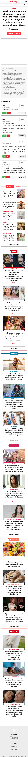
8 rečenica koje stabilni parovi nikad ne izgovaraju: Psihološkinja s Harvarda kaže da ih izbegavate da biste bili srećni (14, 711)
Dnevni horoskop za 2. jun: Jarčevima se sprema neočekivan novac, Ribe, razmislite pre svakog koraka (9, 205)
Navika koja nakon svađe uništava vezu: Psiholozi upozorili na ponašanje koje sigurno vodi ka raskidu (14, 683)
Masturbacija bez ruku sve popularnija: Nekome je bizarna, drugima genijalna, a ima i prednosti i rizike (9, 216)
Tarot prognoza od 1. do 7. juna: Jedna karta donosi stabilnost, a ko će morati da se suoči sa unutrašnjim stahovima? (14, 432)
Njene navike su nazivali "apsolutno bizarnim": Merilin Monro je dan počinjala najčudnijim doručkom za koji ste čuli (14, 618)
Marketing (14, 746)
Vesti (3, 5)
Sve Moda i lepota (14, 534)
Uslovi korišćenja (14, 749)
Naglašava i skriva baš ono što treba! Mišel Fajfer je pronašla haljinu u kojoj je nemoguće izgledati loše (9, 194)
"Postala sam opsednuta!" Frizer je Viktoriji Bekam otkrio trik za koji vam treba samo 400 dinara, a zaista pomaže (14, 495)
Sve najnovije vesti (14, 244)
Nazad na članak (14, 29)
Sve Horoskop (14, 441)
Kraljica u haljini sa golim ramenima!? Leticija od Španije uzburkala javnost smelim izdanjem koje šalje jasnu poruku (14, 525)
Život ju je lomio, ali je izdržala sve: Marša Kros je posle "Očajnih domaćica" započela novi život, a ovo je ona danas (9, 237)
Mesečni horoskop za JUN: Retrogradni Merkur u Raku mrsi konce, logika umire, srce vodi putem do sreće (14, 404)
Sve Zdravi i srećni (14, 626)
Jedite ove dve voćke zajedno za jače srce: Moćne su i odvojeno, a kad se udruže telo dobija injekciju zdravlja (14, 563)
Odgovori (21, 113)
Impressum (14, 743)
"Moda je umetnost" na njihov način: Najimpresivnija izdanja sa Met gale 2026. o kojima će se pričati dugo (14, 307)
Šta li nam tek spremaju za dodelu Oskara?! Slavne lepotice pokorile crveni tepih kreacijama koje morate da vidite (14, 337)
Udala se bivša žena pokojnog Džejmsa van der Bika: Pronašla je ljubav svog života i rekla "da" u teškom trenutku (9, 227)
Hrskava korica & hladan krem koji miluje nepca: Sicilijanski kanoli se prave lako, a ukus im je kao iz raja (14, 590)
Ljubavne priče (21, 5)
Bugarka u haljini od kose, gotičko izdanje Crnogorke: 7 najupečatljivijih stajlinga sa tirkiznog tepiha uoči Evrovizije (14, 275)
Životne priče (11, 5)
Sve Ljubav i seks (14, 721)
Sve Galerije (14, 348)
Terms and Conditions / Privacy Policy (14, 753)
